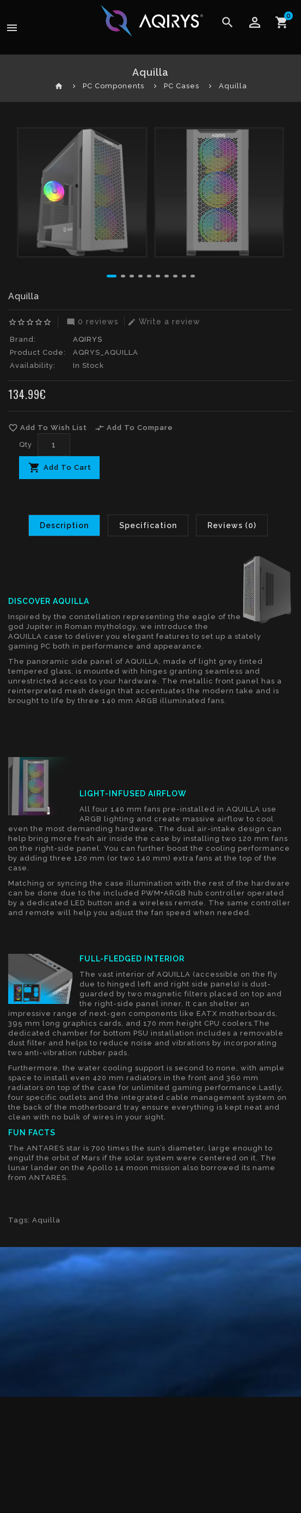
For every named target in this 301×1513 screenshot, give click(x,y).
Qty (25, 444)
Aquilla (233, 86)
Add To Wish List (47, 427)
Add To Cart (67, 467)
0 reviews (91, 321)
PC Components (113, 86)
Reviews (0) (231, 525)
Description (64, 525)
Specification (148, 525)
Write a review (162, 321)
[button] (111, 276)
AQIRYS (87, 339)
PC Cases (181, 86)
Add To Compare (134, 427)
